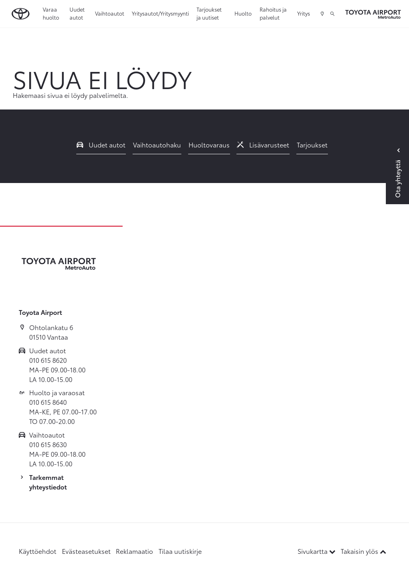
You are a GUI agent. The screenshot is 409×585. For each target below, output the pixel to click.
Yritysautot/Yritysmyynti (160, 13)
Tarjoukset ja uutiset (209, 13)
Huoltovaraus (209, 144)
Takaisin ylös (363, 550)
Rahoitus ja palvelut (273, 13)
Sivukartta (317, 550)
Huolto (243, 13)
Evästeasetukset (86, 550)
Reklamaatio (134, 550)
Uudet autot (77, 13)
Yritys (303, 13)
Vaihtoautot (109, 13)
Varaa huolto (51, 13)
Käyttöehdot (37, 550)
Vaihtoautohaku (157, 144)
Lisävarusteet (263, 144)
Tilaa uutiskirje (180, 550)
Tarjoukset (312, 144)
